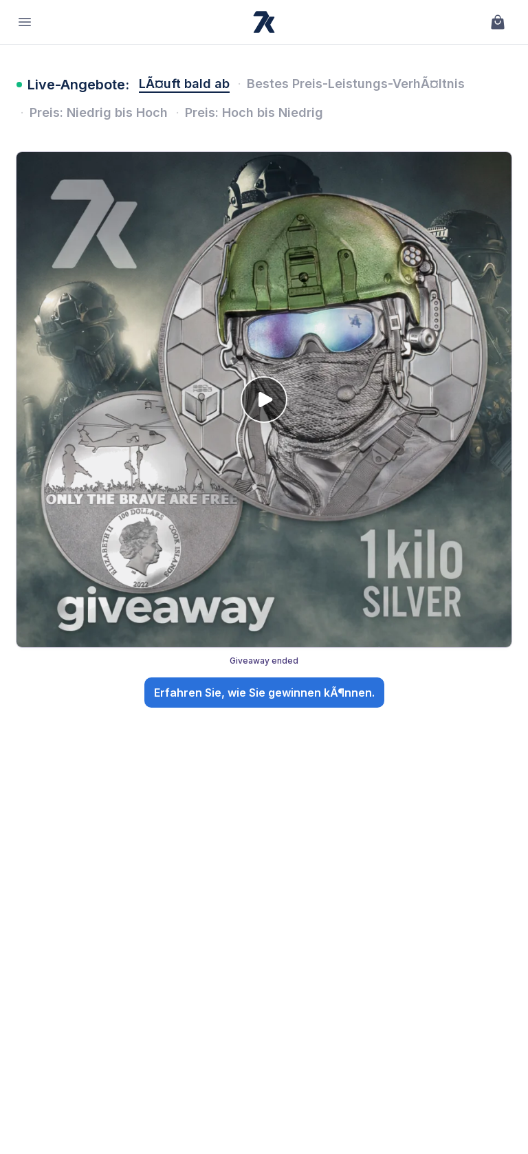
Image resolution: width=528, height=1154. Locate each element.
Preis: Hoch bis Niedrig (254, 112)
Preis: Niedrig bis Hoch (99, 112)
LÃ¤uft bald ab (184, 83)
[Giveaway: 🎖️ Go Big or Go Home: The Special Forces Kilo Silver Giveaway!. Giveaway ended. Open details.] (264, 432)
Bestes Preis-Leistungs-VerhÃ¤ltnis (356, 83)
